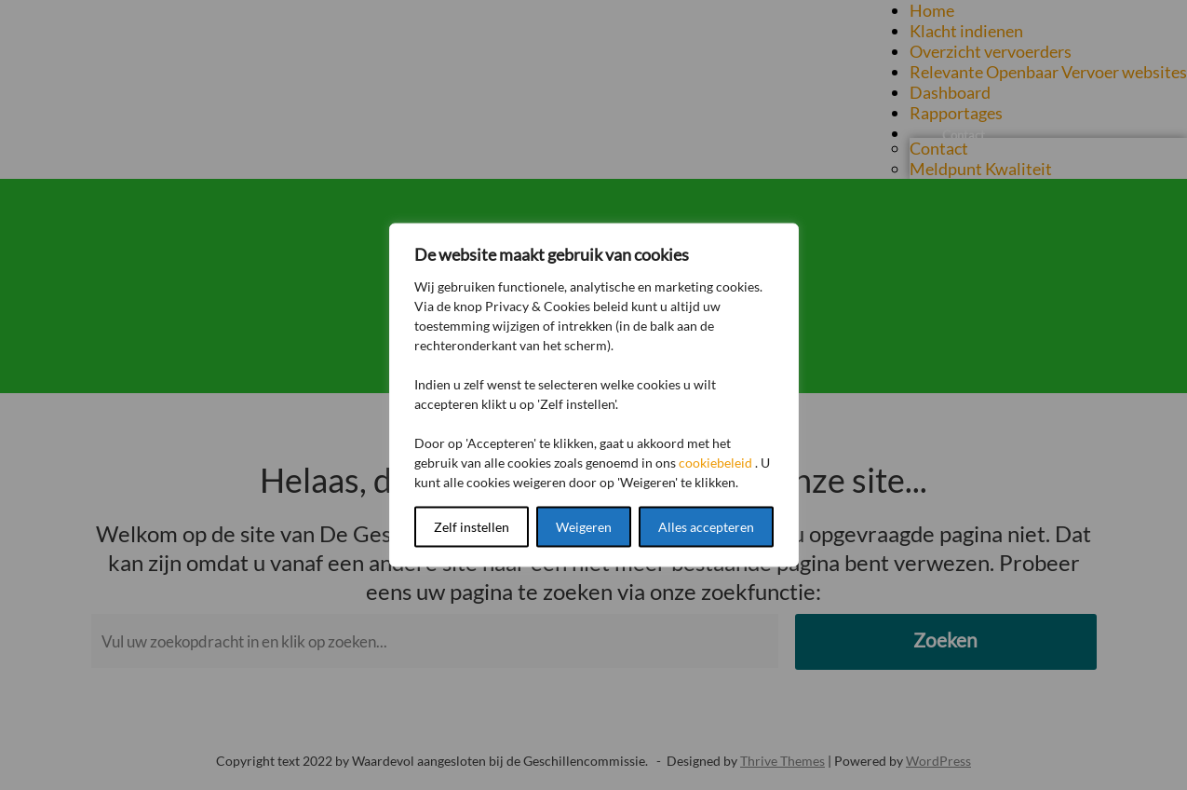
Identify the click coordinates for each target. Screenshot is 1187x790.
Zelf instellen (471, 527)
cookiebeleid (715, 462)
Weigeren (584, 527)
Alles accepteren (706, 527)
